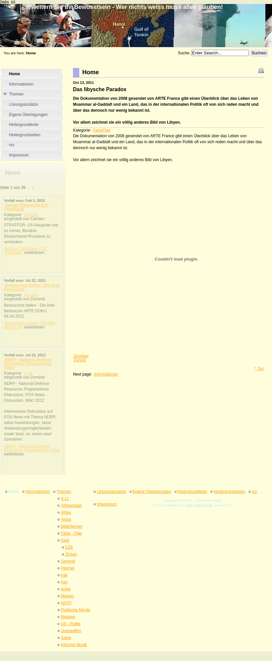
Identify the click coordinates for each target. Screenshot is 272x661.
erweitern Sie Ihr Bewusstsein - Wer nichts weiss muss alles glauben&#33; (136, 20)
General (31, 214)
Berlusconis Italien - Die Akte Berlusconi (31, 287)
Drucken (81, 356)
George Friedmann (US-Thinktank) (26, 207)
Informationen (106, 374)
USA (28, 373)
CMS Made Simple (199, 505)
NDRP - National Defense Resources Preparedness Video (28, 363)
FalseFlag (101, 130)
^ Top (259, 368)
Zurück (80, 360)
